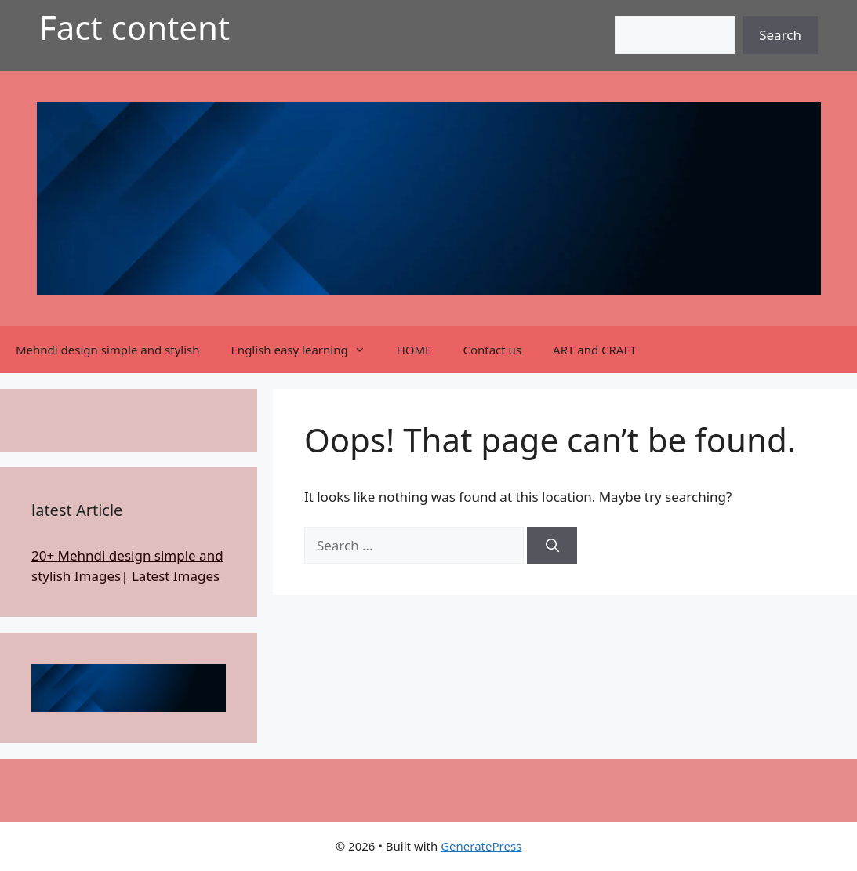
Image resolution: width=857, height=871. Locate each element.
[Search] (552, 545)
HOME (414, 349)
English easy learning (306, 349)
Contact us (492, 349)
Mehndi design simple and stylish (108, 349)
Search (780, 35)
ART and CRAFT (595, 349)
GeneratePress (481, 846)
